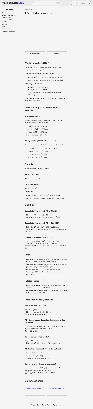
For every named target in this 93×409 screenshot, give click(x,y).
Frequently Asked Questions (9, 31)
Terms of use (46, 405)
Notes (3, 26)
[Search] (46, 3)
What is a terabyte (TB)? (8, 15)
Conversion (28, 9)
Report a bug (57, 405)
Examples (4, 24)
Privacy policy (35, 405)
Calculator (5, 13)
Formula (4, 21)
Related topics (6, 28)
